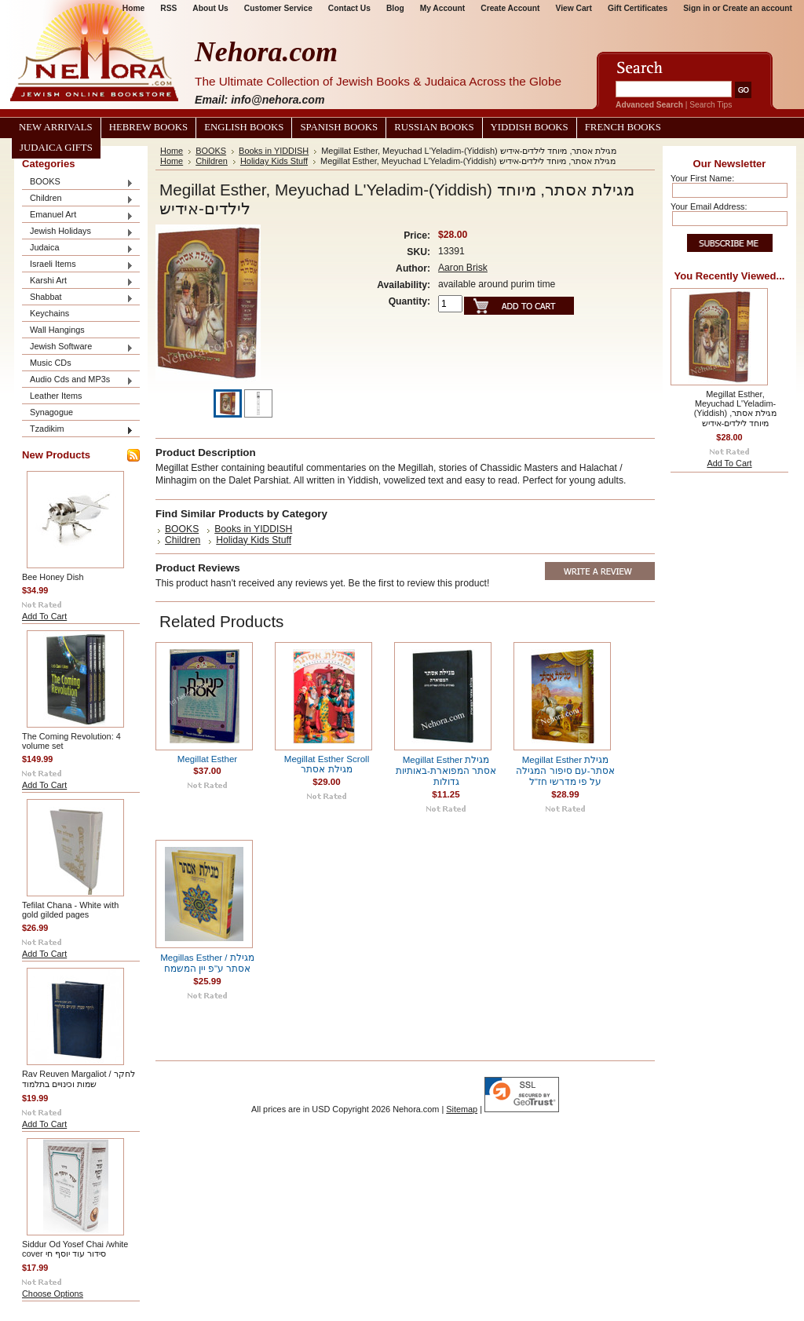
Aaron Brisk (463, 267)
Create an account (757, 8)
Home (171, 150)
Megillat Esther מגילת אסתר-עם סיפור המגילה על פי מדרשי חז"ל (565, 770)
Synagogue (51, 412)
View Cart (574, 8)
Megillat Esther (207, 759)
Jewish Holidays (77, 232)
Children (77, 199)
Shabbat (77, 298)
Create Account (510, 8)
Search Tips (710, 104)
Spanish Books (339, 127)
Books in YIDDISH (274, 150)
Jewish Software (77, 347)
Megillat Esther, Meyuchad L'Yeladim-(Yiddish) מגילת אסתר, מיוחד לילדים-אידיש (735, 408)
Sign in (696, 8)
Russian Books (433, 127)
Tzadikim (77, 430)
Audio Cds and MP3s (77, 380)
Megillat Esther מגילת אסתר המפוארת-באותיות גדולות (446, 770)
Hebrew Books (148, 127)
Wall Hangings (57, 329)
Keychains (49, 313)
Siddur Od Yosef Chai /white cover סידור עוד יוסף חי (75, 1248)
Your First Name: (702, 178)
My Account (443, 8)
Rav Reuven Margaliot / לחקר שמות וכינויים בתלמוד (78, 1079)
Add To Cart (44, 616)
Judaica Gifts (56, 147)
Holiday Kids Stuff (274, 161)
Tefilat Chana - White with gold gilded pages (70, 909)
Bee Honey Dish (53, 577)
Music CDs (50, 362)
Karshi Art (77, 281)
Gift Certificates (637, 8)
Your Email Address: (709, 206)
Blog (395, 8)
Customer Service (278, 8)
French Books (623, 127)
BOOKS (77, 182)
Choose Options (52, 1293)
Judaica (77, 248)
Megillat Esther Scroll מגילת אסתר (326, 764)
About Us (210, 8)
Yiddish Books (529, 127)
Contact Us (349, 8)
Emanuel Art (77, 215)
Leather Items (56, 395)
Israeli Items (77, 265)
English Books (243, 127)
